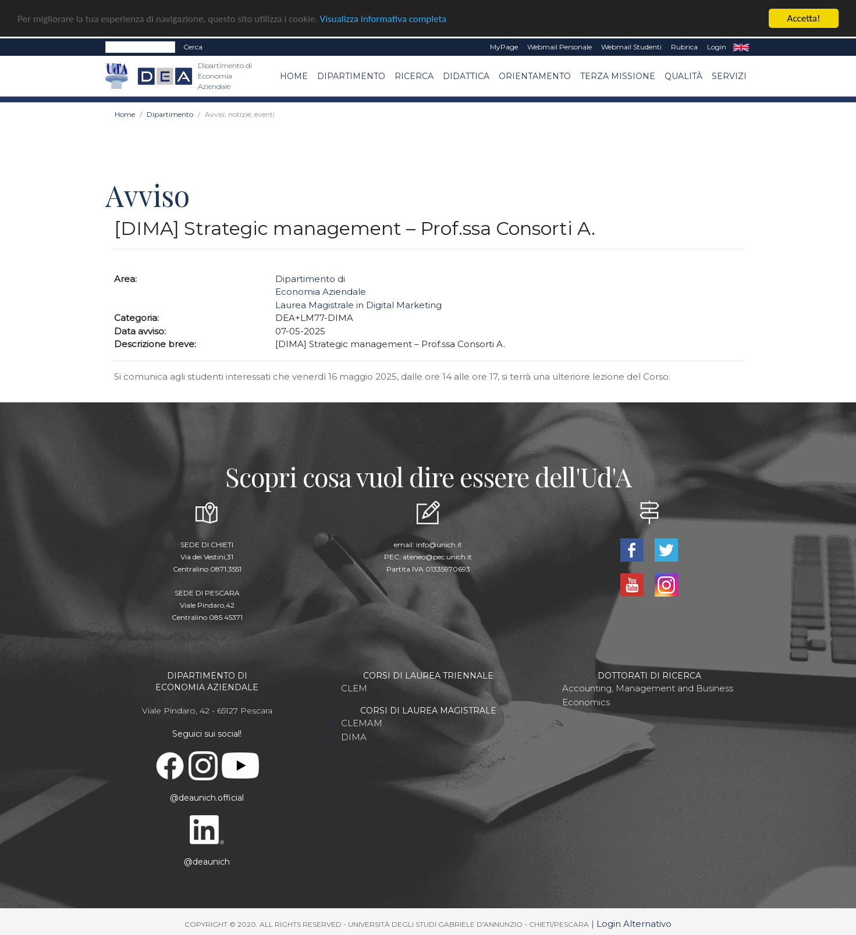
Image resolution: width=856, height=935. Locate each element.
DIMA (354, 736)
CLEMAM (361, 722)
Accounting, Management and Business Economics (647, 694)
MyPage (504, 46)
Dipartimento (351, 75)
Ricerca (414, 75)
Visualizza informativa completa (383, 18)
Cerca (193, 46)
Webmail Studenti (631, 46)
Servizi (729, 75)
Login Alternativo (634, 923)
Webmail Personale (559, 46)
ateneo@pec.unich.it (437, 556)
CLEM (354, 687)
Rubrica (684, 46)
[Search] (140, 46)
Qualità (683, 75)
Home (294, 75)
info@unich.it (439, 544)
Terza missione (617, 75)
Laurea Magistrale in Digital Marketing (358, 304)
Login (716, 46)
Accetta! (804, 18)
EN (741, 46)
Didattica (466, 75)
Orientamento (535, 75)
